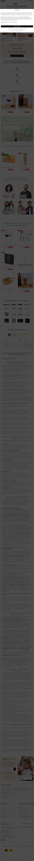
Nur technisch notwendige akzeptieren (17, 28)
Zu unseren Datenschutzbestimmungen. (24, 14)
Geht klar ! (17, 26)
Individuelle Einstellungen (17, 30)
